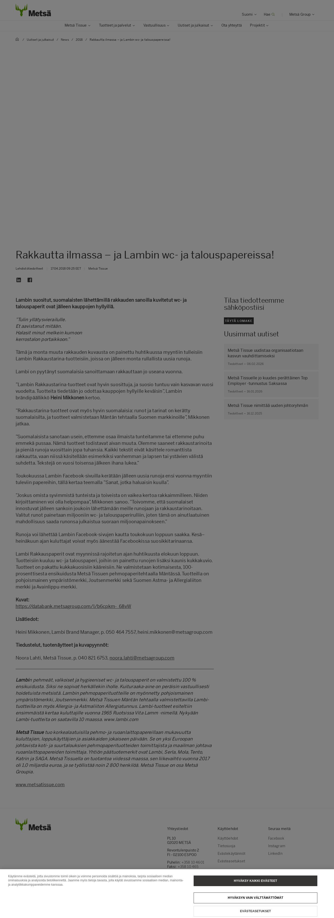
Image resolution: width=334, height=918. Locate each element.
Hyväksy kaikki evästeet (255, 886)
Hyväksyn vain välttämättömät (255, 903)
